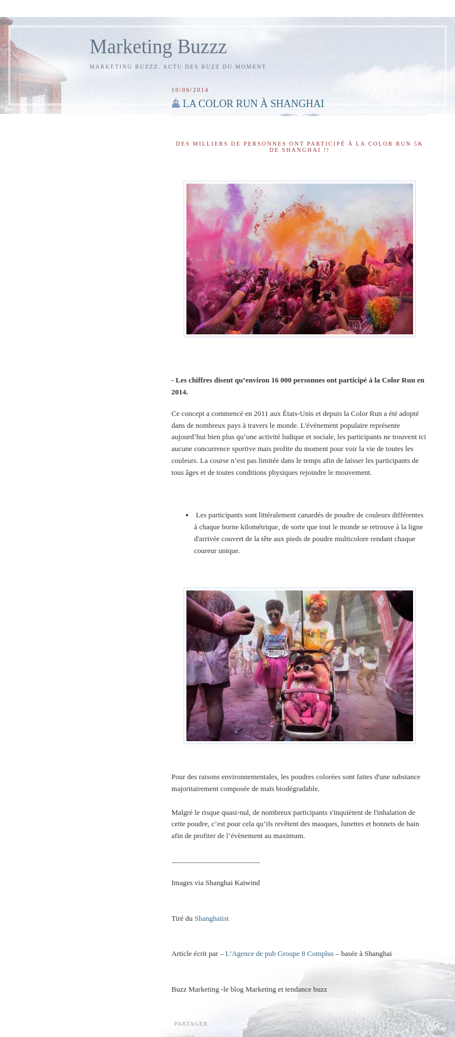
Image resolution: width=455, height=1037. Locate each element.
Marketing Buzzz (158, 47)
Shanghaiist (211, 918)
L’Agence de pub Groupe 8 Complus (280, 953)
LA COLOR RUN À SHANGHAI (254, 103)
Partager (191, 1024)
